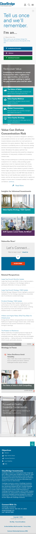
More (32, 435)
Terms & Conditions (20, 522)
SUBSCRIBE (18, 263)
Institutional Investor (13, 48)
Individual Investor (13, 58)
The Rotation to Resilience (10, 331)
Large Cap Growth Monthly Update (12, 279)
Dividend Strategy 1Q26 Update (11, 301)
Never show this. (9, 37)
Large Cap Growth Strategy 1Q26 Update (14, 290)
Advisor (9, 53)
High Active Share (10, 455)
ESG (6, 464)
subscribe (11, 344)
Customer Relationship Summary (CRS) (17, 531)
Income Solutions (10, 458)
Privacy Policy (27, 526)
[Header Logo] (7, 4)
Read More (18, 186)
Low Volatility (8, 461)
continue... (12, 181)
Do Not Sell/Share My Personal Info (13, 526)
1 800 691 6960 (9, 512)
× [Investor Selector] (33, 11)
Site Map (12, 522)
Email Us (25, 252)
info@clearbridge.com (8, 510)
